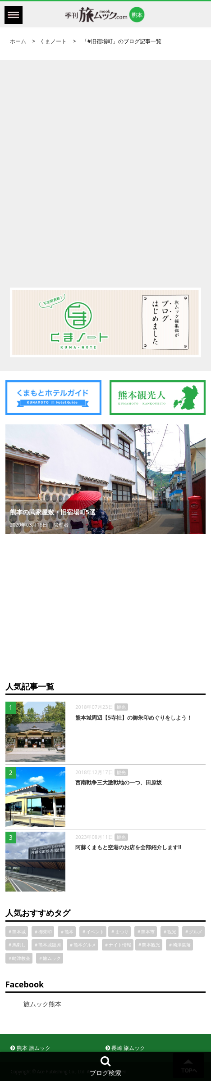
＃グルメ (193, 931)
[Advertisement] (105, 165)
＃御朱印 (43, 931)
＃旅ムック (49, 958)
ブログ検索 (105, 1065)
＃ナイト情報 (117, 944)
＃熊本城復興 (47, 944)
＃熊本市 (146, 931)
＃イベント (93, 931)
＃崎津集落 (179, 944)
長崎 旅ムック (125, 1048)
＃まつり (119, 931)
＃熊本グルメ (82, 944)
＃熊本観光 (149, 944)
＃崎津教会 (19, 958)
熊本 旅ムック (30, 1048)
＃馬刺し (17, 944)
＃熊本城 (17, 931)
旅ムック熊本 (42, 1004)
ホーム (18, 41)
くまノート (53, 41)
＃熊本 (66, 931)
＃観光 (169, 931)
